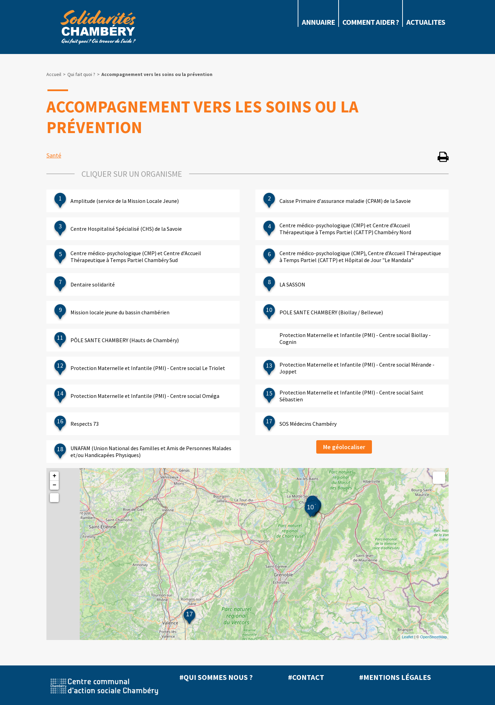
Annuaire (318, 22)
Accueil (53, 74)
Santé (53, 155)
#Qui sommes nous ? (216, 677)
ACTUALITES (425, 22)
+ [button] (54, 476)
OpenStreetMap (433, 637)
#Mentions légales (395, 677)
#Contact (306, 677)
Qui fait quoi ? (81, 74)
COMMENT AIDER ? (370, 22)
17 (189, 614)
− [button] (54, 485)
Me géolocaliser (344, 447)
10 (310, 507)
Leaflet (407, 637)
